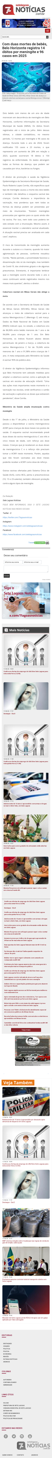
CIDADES (6, 1346)
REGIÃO (6, 1356)
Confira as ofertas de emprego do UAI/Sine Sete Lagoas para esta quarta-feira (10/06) (24, 972)
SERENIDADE (7, 1385)
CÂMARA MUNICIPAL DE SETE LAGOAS (17, 1408)
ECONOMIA (7, 1354)
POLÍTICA (6, 1349)
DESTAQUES (7, 1343)
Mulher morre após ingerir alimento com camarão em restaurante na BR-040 (23, 959)
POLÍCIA (6, 1351)
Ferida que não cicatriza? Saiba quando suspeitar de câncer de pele (23, 952)
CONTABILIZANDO (9, 1382)
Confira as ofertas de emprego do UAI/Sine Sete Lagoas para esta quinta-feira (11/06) (24, 913)
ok (47, 37)
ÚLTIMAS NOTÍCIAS (10, 1359)
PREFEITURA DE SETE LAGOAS (14, 1405)
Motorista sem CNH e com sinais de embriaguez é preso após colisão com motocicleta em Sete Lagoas (24, 1004)
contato (20, 1455)
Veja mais (26, 1030)
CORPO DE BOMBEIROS (11, 1413)
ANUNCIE (6, 1362)
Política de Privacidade (12, 1418)
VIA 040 (6, 1403)
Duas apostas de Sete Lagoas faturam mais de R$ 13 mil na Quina (25, 946)
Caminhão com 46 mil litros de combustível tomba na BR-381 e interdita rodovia (26, 1024)
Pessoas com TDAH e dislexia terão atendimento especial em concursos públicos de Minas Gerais (25, 1011)
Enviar (6, 576)
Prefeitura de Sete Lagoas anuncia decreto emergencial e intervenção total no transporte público (25, 965)
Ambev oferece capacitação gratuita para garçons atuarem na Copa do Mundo (25, 985)
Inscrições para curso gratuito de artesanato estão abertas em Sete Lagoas (25, 926)
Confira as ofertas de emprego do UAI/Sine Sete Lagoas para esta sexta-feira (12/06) (24, 902)
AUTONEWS (7, 1380)
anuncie (34, 1455)
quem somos (7, 1455)
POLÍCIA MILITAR (9, 1416)
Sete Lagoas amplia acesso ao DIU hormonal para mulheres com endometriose (25, 991)
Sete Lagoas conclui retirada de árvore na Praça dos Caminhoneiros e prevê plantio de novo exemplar (23, 978)
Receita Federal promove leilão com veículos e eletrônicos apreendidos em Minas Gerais (26, 1017)
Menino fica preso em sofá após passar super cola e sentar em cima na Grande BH (25, 933)
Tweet (31, 542)
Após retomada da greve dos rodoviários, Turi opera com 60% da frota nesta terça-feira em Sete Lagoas (25, 998)
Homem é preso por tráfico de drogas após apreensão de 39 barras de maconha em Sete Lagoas (25, 939)
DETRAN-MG (7, 1411)
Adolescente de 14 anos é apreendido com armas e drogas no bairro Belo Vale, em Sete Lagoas (25, 920)
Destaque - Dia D (10, 908)
